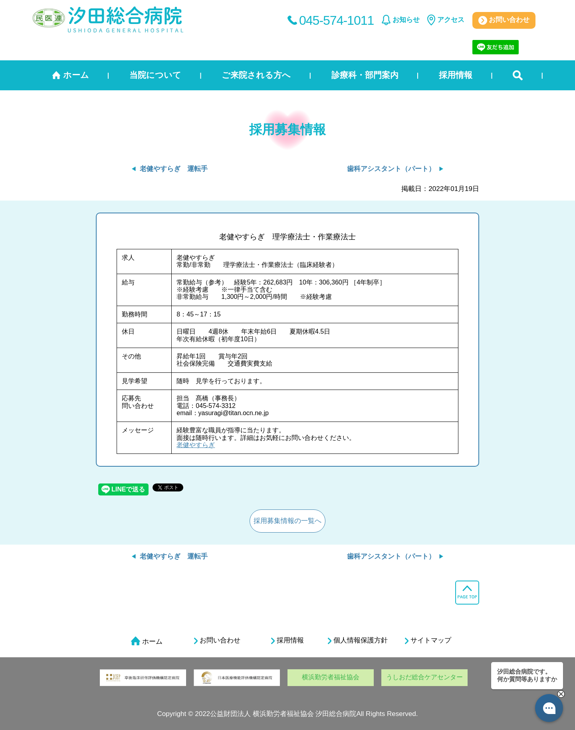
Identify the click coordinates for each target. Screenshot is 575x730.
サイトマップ (428, 640)
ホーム (76, 75)
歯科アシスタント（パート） (391, 169)
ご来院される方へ (256, 75)
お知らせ (406, 20)
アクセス (450, 20)
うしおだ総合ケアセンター (424, 677)
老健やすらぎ (195, 445)
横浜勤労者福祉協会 (330, 677)
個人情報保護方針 (358, 640)
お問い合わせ (504, 20)
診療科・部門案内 (365, 75)
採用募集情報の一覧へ (287, 521)
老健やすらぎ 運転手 (174, 169)
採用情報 (455, 75)
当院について (155, 75)
